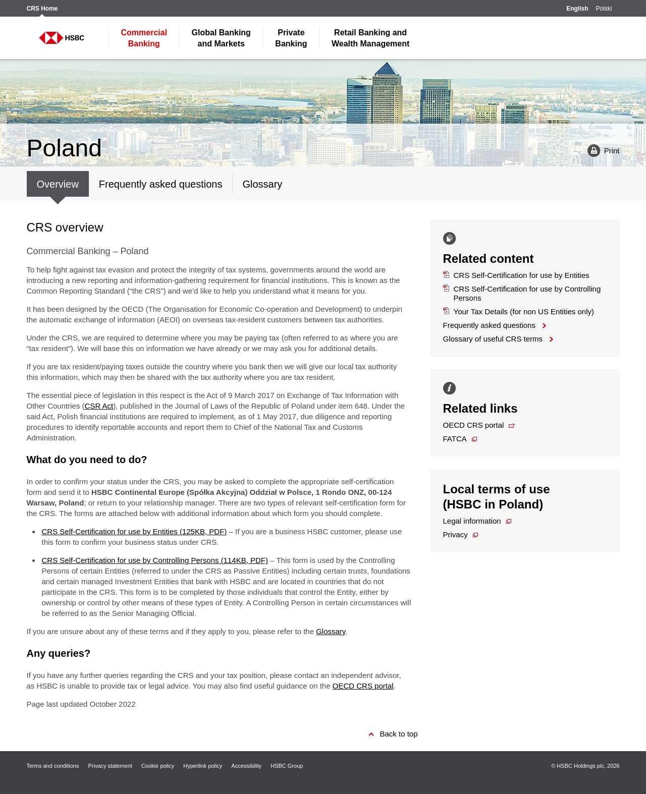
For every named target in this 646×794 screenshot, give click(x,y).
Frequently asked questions (489, 325)
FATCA (455, 438)
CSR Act (99, 406)
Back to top (398, 733)
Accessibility (246, 766)
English (577, 9)
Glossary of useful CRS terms (493, 338)
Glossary (330, 631)
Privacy (455, 534)
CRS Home (42, 9)
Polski (604, 9)
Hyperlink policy (202, 766)
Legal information (472, 521)
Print (600, 150)
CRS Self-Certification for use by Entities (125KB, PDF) (134, 531)
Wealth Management (370, 38)
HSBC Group (287, 766)
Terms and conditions (53, 766)
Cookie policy (157, 766)
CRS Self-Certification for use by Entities (516, 275)
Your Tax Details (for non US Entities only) (519, 311)
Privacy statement (110, 766)
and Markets (221, 38)
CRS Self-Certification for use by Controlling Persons (522, 293)
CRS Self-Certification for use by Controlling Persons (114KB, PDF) (155, 560)
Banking (144, 38)
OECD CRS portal (363, 686)
